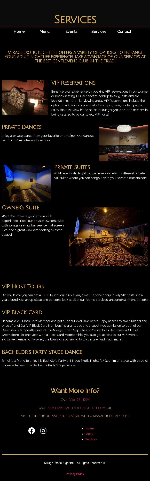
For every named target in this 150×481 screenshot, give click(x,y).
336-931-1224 (79, 400)
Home (20, 31)
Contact (125, 31)
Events (72, 31)
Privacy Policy (75, 474)
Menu (45, 31)
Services (99, 31)
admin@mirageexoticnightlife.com (76, 408)
